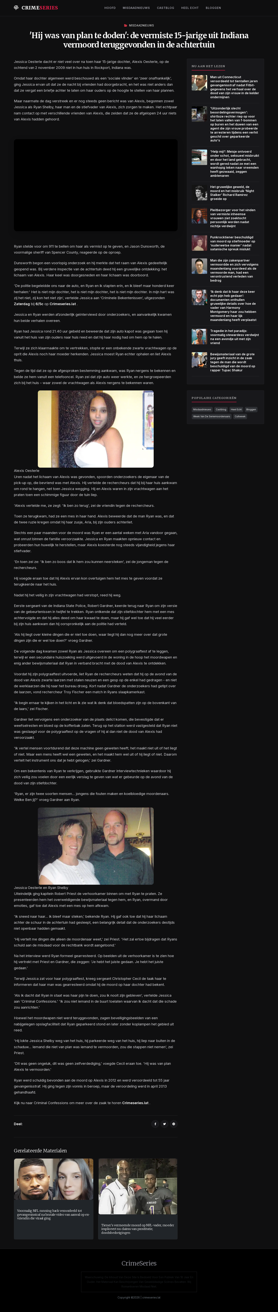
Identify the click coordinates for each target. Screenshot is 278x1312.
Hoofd (110, 7)
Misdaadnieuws (136, 7)
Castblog (165, 7)
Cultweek (240, 416)
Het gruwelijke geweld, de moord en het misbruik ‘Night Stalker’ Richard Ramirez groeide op (232, 193)
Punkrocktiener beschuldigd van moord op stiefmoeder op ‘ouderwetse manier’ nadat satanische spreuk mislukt (232, 243)
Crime (36, 8)
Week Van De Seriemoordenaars (211, 416)
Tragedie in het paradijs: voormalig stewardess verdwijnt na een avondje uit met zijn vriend (234, 337)
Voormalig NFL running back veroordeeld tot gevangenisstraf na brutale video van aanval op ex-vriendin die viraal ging (53, 1214)
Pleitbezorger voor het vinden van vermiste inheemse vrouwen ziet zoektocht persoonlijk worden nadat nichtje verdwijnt (232, 218)
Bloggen (213, 7)
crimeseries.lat (151, 1297)
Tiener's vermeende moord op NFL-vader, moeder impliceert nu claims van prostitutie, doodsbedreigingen (137, 1228)
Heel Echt (190, 7)
